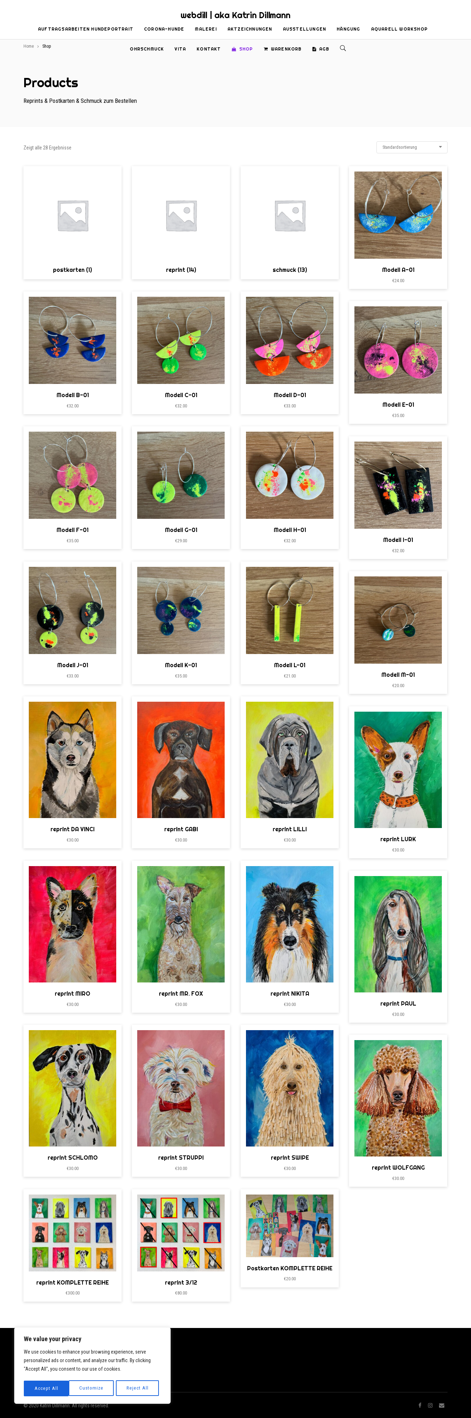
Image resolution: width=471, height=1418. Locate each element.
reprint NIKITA (290, 993)
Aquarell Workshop (399, 29)
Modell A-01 (398, 269)
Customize (46, 1388)
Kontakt (209, 49)
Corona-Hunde (164, 29)
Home (28, 46)
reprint (181, 269)
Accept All (139, 1388)
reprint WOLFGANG (398, 1167)
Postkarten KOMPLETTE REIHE (289, 1268)
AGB (321, 49)
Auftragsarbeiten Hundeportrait (85, 29)
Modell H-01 (290, 529)
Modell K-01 (181, 665)
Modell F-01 (73, 529)
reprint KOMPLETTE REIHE (72, 1282)
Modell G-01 (181, 529)
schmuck (290, 269)
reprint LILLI (290, 829)
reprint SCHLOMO (73, 1157)
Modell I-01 (398, 539)
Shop (242, 49)
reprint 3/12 (181, 1282)
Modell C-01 (181, 395)
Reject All (93, 1388)
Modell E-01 (398, 404)
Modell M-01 (398, 674)
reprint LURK (398, 839)
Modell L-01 (289, 665)
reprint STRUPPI (181, 1157)
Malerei (205, 29)
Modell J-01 (72, 665)
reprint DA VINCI (72, 829)
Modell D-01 (290, 395)
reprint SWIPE (290, 1157)
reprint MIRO (72, 993)
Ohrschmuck (147, 49)
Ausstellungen (304, 29)
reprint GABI (181, 829)
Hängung (348, 29)
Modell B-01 (73, 395)
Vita (180, 49)
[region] (92, 1366)
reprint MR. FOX (181, 993)
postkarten (72, 269)
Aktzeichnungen (250, 29)
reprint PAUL (398, 1003)
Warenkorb (283, 49)
